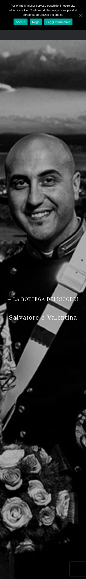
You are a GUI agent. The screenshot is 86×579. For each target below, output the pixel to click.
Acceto (20, 22)
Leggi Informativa (58, 22)
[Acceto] (80, 15)
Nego (35, 22)
